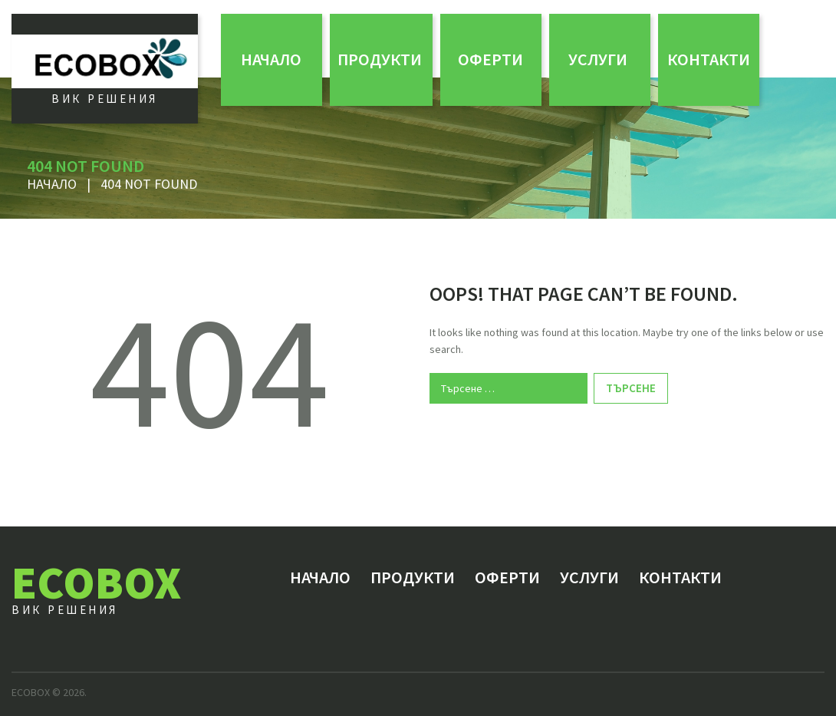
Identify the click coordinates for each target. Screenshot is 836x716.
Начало (271, 59)
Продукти (379, 59)
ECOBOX (96, 582)
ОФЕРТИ (490, 59)
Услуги (597, 59)
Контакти (708, 59)
